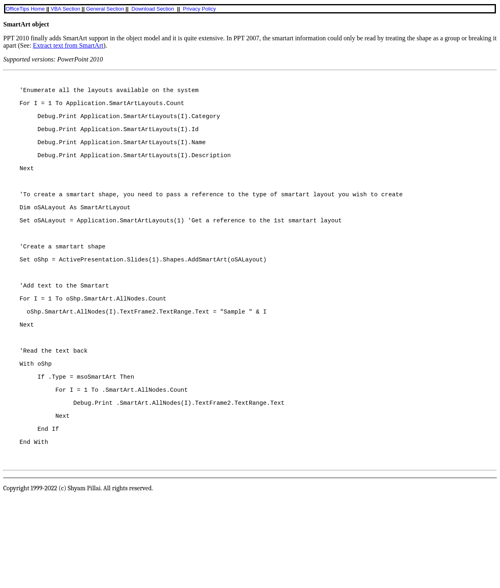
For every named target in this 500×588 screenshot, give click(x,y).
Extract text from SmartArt (68, 45)
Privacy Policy (199, 9)
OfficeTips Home (25, 9)
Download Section (153, 9)
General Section (105, 9)
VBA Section (65, 9)
